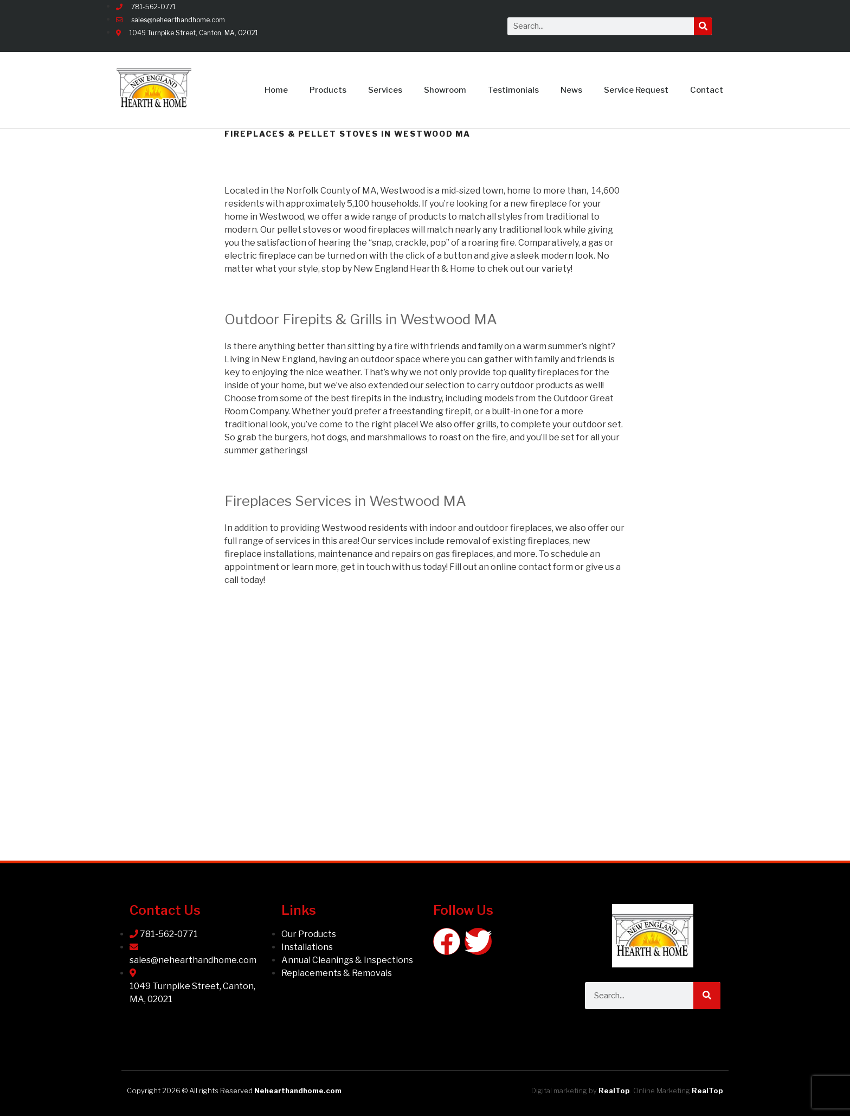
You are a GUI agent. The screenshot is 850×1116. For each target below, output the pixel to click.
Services (385, 90)
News (571, 90)
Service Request (636, 90)
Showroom (445, 90)
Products (328, 90)
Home (276, 90)
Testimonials (513, 90)
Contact (706, 90)
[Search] (703, 26)
